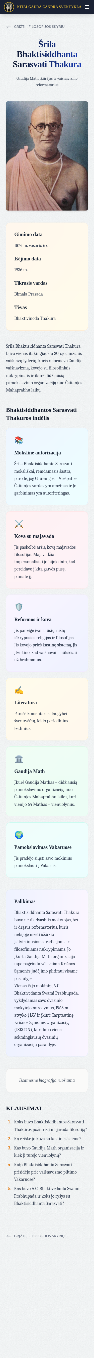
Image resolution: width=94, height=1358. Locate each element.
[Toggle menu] (87, 7)
